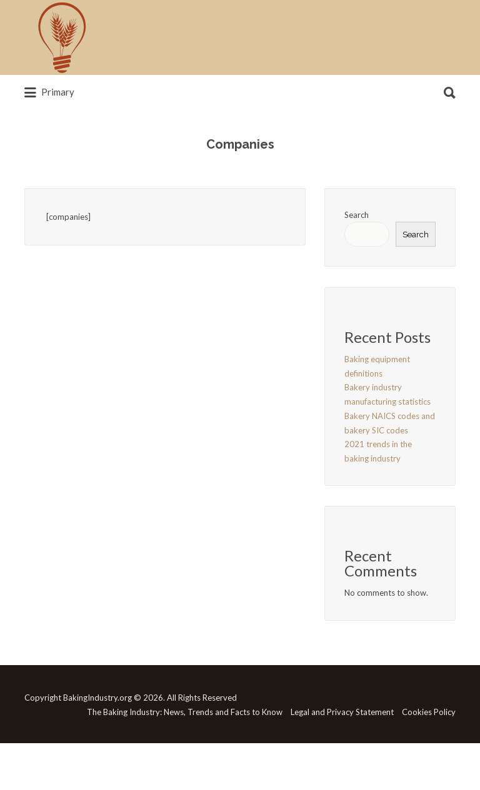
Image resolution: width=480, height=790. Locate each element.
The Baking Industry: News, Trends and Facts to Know (184, 712)
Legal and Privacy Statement (342, 712)
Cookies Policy (429, 712)
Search (356, 215)
